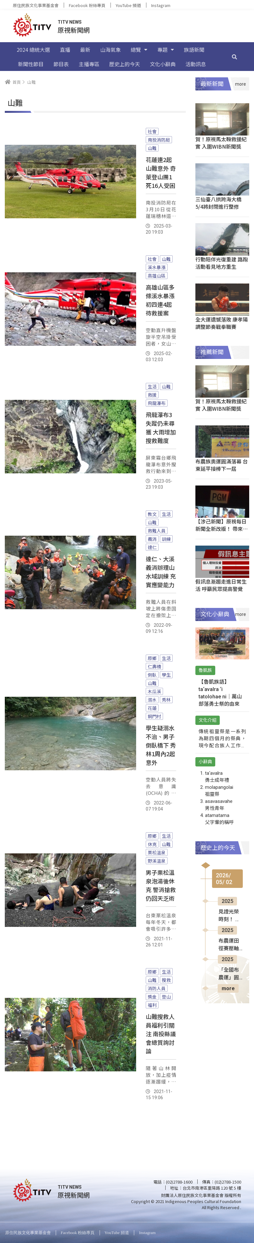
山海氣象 (110, 49)
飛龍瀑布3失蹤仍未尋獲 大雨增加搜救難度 (161, 427)
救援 (152, 395)
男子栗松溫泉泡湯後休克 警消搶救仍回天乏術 (161, 885)
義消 (152, 539)
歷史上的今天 (124, 64)
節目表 (61, 64)
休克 (152, 844)
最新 (85, 49)
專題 (165, 49)
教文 (152, 514)
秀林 (166, 699)
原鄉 (152, 658)
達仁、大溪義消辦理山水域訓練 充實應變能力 (161, 572)
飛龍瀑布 (157, 403)
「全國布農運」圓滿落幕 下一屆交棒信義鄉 (229, 974)
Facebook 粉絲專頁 (87, 5)
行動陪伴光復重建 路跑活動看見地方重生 (221, 262)
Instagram (160, 5)
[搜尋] (234, 56)
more (228, 988)
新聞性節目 (31, 64)
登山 (166, 996)
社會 (152, 131)
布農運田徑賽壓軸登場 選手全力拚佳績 (229, 945)
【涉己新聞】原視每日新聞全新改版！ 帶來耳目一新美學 (221, 528)
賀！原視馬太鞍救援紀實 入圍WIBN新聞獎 (221, 142)
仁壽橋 (154, 666)
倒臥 (152, 675)
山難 (152, 148)
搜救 (166, 980)
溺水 (152, 699)
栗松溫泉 (157, 852)
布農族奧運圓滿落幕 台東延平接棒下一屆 (221, 464)
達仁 (152, 547)
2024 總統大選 (33, 49)
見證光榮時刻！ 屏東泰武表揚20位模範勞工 (229, 916)
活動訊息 (195, 64)
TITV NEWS (70, 22)
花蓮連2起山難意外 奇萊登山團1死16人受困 (161, 172)
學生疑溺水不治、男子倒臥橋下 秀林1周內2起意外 (161, 745)
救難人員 (157, 530)
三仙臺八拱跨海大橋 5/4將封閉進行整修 (218, 202)
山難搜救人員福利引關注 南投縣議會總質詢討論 (161, 1033)
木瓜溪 (154, 691)
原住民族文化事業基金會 (36, 5)
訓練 (166, 539)
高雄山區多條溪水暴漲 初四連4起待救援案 (160, 300)
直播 (65, 49)
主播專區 (89, 64)
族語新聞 (194, 49)
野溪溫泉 (157, 861)
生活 (152, 386)
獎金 (152, 996)
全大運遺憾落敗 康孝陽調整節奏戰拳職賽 (221, 322)
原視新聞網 (74, 30)
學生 (166, 675)
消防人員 (157, 988)
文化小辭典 (163, 64)
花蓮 (152, 708)
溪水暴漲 (157, 267)
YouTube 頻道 (128, 5)
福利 (152, 1005)
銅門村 (154, 716)
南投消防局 (159, 139)
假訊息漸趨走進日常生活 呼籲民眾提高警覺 (221, 585)
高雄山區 (157, 275)
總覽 (139, 49)
